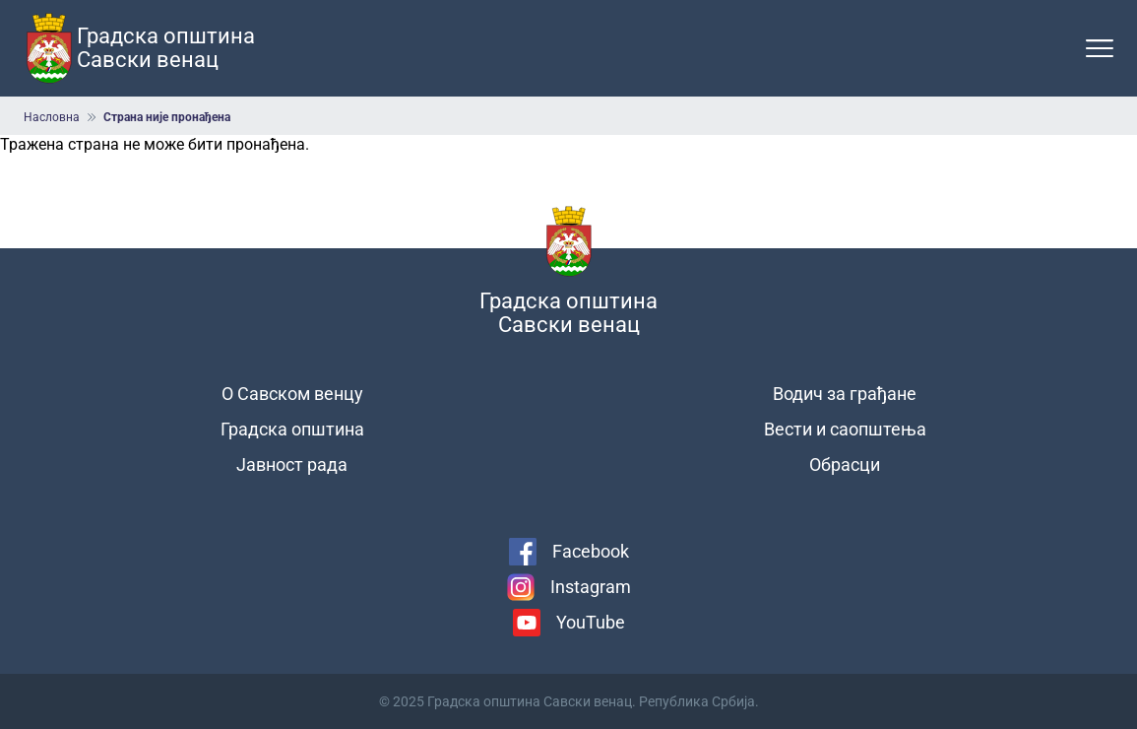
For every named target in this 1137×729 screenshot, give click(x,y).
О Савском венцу (292, 393)
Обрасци (844, 464)
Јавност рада (291, 464)
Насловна (52, 117)
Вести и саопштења (845, 429)
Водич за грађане (844, 393)
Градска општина (292, 429)
